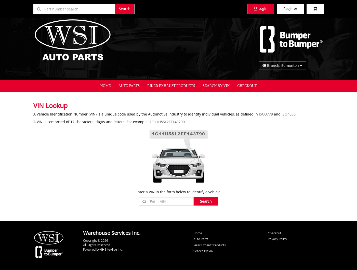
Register (290, 8)
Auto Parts (129, 86)
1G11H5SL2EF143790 (167, 121)
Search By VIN (216, 86)
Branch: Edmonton (282, 65)
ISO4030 (289, 114)
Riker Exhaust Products (171, 86)
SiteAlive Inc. (111, 249)
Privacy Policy (277, 239)
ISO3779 (266, 114)
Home (105, 86)
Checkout (274, 233)
